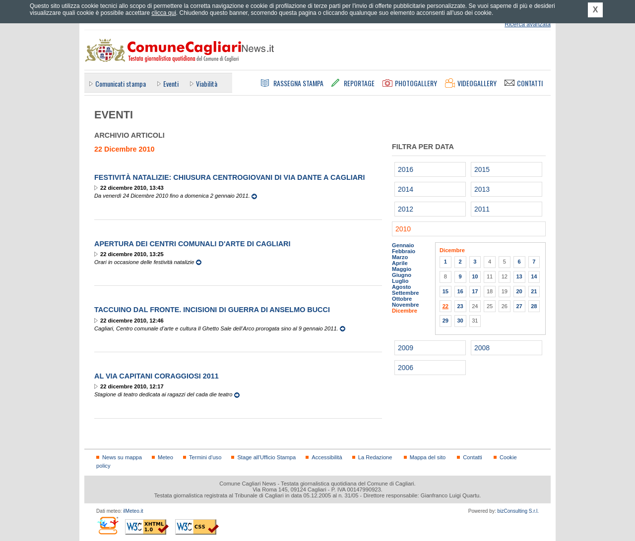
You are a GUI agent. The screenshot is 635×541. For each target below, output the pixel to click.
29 (445, 321)
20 (519, 291)
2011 (482, 209)
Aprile (400, 263)
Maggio (401, 269)
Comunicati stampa (120, 83)
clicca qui (163, 12)
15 (445, 291)
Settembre (405, 293)
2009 (405, 348)
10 (475, 276)
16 (460, 291)
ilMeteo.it (133, 511)
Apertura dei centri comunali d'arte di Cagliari (192, 244)
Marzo (400, 257)
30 (460, 321)
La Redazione (375, 457)
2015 (482, 169)
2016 (405, 169)
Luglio (400, 281)
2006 (405, 368)
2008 (482, 348)
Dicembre (404, 311)
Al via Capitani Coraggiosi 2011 (156, 376)
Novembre (405, 305)
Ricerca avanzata (528, 24)
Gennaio (403, 245)
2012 (405, 209)
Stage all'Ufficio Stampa (266, 457)
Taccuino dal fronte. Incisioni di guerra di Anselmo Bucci (212, 310)
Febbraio (403, 251)
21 (534, 291)
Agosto (401, 287)
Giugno (401, 275)
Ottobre (402, 299)
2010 (403, 229)
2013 (482, 189)
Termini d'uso (205, 457)
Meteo (165, 457)
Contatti (472, 457)
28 (534, 306)
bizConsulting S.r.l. (518, 511)
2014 (405, 189)
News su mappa (122, 457)
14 (534, 276)
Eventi (171, 83)
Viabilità (206, 83)
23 (460, 306)
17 (475, 291)
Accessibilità (327, 457)
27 (519, 306)
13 (519, 276)
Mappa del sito (428, 457)
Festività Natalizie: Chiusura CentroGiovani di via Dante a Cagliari (229, 177)
